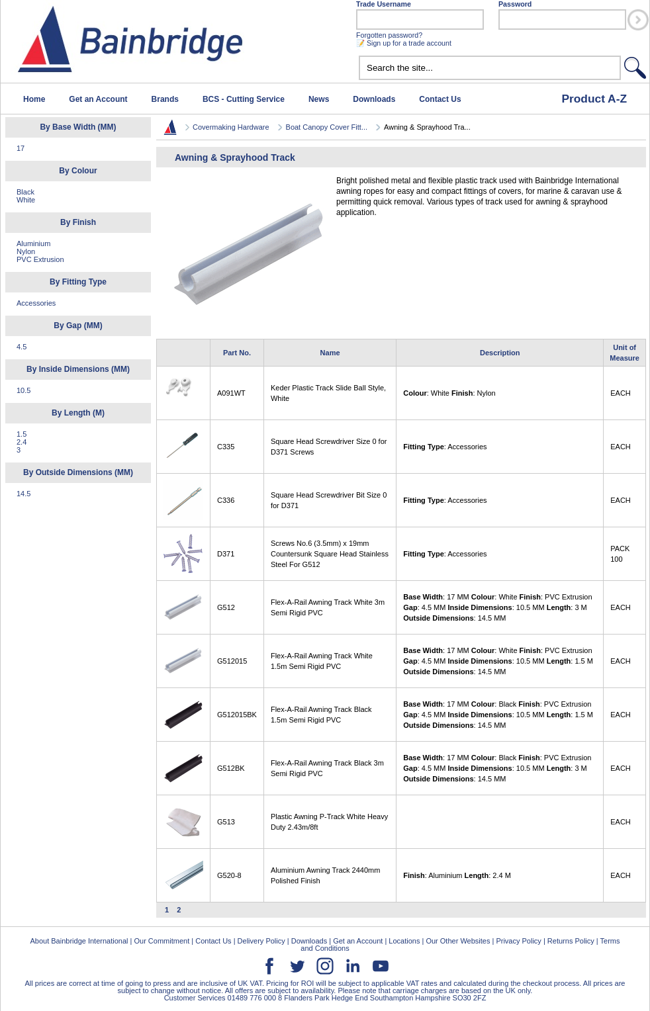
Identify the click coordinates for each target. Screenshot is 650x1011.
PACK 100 (619, 554)
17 (20, 148)
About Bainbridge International (79, 941)
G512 (226, 607)
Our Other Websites (458, 941)
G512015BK (237, 715)
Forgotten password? (389, 35)
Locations (404, 941)
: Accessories (445, 447)
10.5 (23, 390)
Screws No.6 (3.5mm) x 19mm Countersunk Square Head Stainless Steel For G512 (330, 553)
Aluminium (33, 243)
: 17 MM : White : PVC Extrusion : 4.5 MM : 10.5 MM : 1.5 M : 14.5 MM (498, 661)
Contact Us (440, 99)
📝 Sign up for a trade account (403, 43)
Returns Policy (570, 941)
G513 (226, 822)
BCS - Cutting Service (244, 99)
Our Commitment (161, 941)
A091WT (231, 393)
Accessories (36, 303)
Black (25, 192)
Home (34, 99)
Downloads (374, 99)
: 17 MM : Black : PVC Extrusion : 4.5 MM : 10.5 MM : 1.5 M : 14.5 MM (498, 714)
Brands (165, 99)
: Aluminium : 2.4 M (457, 875)
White (26, 200)
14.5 (23, 494)
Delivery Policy (261, 941)
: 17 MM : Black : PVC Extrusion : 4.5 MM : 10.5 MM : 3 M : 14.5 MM (497, 768)
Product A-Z (594, 98)
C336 (225, 500)
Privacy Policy (518, 941)
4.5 (21, 347)
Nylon (26, 251)
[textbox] (490, 68)
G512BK (231, 768)
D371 (225, 554)
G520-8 (229, 875)
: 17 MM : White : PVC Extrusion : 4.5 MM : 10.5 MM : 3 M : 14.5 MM (497, 607)
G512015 (232, 661)
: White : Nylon (449, 393)
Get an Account (98, 99)
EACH (620, 393)
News (318, 99)
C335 (225, 447)
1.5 (21, 434)
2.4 (21, 442)
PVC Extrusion (40, 259)
